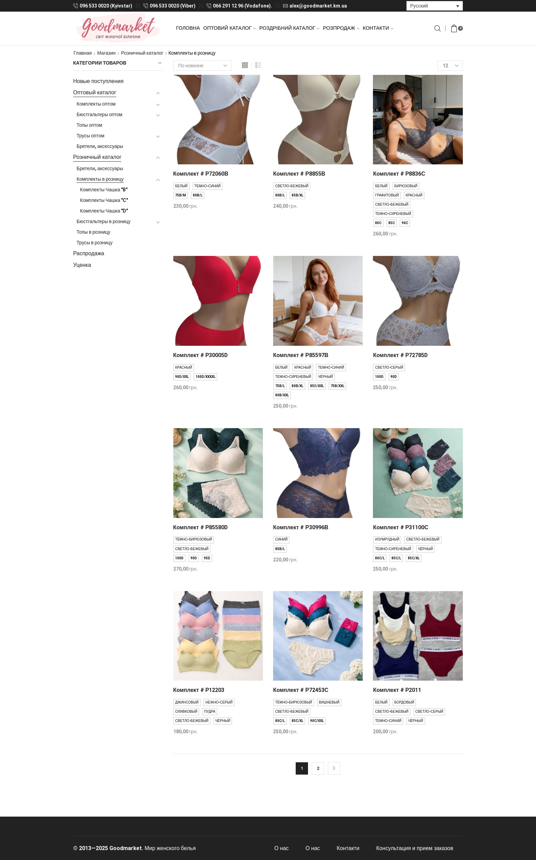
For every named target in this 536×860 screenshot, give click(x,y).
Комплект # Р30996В (300, 527)
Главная (82, 53)
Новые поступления (98, 81)
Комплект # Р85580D (200, 527)
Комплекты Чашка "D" (104, 211)
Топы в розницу (93, 232)
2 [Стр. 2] (318, 768)
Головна (188, 28)
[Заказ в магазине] (202, 65)
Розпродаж (341, 28)
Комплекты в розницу (100, 179)
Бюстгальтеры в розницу (104, 221)
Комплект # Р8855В (299, 173)
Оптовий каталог (229, 28)
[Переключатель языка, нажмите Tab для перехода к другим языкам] (434, 5)
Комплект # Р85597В (300, 355)
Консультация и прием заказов (414, 848)
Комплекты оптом (96, 104)
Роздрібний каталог (289, 28)
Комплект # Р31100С (400, 527)
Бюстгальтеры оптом (99, 114)
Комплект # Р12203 (199, 690)
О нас (281, 848)
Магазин (106, 53)
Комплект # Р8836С (399, 173)
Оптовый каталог (94, 92)
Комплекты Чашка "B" (104, 189)
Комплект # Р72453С (300, 690)
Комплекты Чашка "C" (104, 200)
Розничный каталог (142, 53)
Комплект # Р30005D (200, 355)
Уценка (82, 265)
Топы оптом (89, 125)
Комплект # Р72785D (400, 355)
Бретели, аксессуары (100, 146)
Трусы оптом (90, 135)
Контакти (378, 28)
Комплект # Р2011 (397, 690)
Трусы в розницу (94, 242)
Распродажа (88, 253)
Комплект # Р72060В (200, 173)
